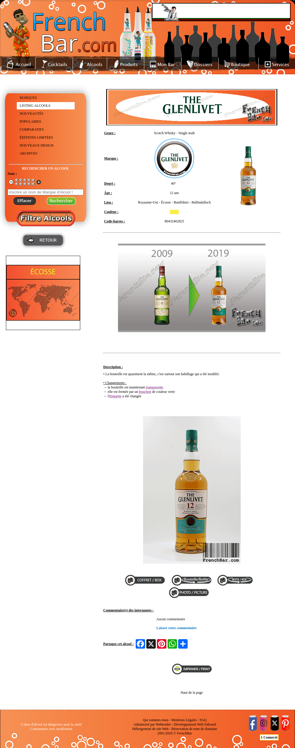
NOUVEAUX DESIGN (37, 145)
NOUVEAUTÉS (32, 113)
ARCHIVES (28, 153)
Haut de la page (192, 692)
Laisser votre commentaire (176, 628)
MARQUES (28, 98)
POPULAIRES (30, 121)
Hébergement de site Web (150, 729)
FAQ (203, 720)
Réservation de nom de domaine (194, 729)
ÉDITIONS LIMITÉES (36, 137)
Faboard (210, 724)
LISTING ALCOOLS (35, 106)
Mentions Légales (184, 720)
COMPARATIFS (32, 129)
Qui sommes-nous (155, 720)
